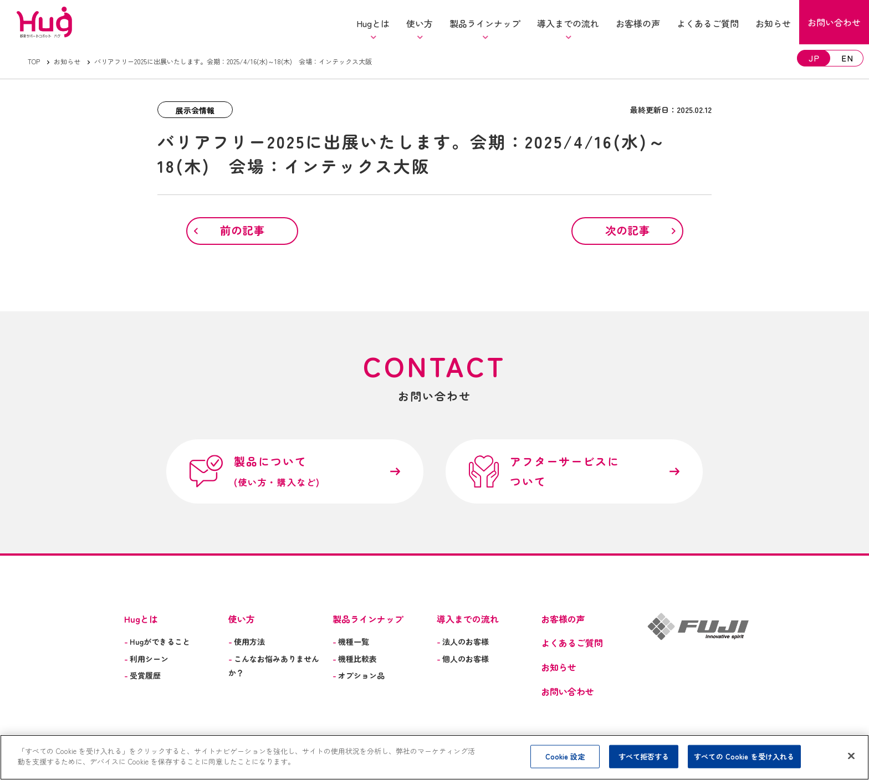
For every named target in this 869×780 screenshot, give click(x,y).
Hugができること (157, 641)
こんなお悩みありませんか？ (273, 665)
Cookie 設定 (565, 756)
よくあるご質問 (572, 642)
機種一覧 (351, 641)
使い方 (241, 618)
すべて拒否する (643, 756)
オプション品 (359, 675)
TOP (34, 61)
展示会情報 (195, 110)
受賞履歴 (142, 675)
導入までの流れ (468, 618)
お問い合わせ (567, 691)
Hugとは (141, 618)
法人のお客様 (463, 641)
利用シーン (146, 658)
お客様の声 (563, 618)
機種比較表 (355, 658)
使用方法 (246, 641)
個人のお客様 (463, 658)
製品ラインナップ (368, 618)
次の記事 (627, 230)
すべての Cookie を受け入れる (744, 756)
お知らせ (67, 61)
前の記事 (242, 230)
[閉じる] (851, 756)
